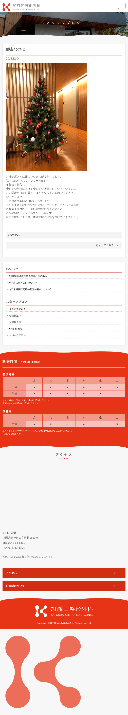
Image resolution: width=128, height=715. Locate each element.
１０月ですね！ (17, 309)
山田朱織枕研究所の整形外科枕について (30, 289)
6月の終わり (15, 328)
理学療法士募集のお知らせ (23, 282)
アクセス (11, 572)
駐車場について (15, 586)
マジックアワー (17, 335)
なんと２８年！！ (106, 245)
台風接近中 (15, 315)
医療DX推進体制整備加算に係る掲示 (28, 276)
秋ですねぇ (16, 235)
